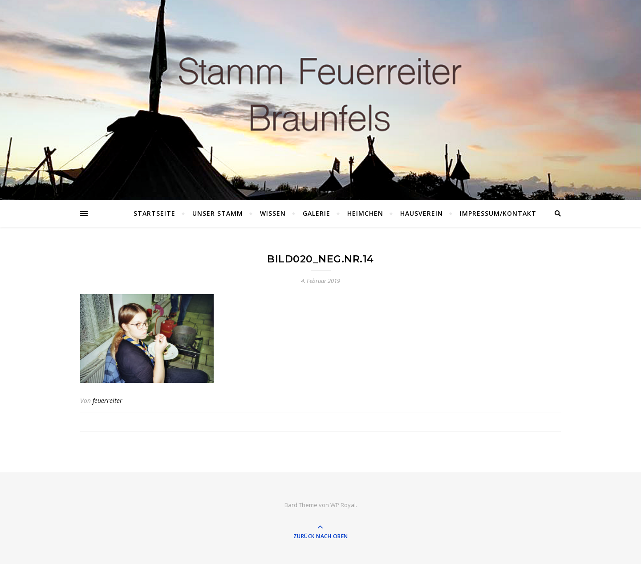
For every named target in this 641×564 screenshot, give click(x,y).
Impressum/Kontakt (498, 213)
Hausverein (421, 213)
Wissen (273, 213)
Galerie (316, 213)
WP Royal (343, 505)
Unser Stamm (217, 213)
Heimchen (365, 213)
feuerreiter (107, 400)
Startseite (154, 213)
